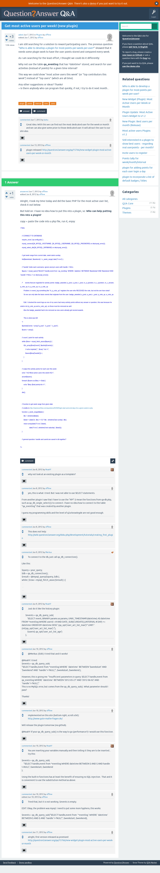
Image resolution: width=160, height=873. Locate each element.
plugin (22, 111)
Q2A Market (152, 870)
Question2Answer (131, 46)
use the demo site (131, 74)
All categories (130, 206)
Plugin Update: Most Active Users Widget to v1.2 (137, 121)
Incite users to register (134, 160)
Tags (55, 24)
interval (38, 111)
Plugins (39, 42)
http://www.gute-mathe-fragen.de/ (45, 726)
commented (25, 127)
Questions (20, 24)
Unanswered (43, 24)
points (30, 111)
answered (24, 199)
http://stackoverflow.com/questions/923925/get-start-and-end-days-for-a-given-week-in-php (61, 416)
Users (65, 24)
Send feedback (9, 870)
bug (145, 66)
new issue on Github (132, 63)
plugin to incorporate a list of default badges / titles (138, 186)
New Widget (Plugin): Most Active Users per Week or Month (137, 110)
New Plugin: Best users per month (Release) (137, 130)
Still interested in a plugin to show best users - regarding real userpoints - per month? (138, 151)
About (99, 24)
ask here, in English (138, 54)
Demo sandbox (25, 870)
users (53, 111)
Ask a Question (78, 24)
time (46, 111)
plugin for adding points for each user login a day (137, 177)
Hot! (31, 24)
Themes (126, 220)
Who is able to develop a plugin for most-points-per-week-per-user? (57, 55)
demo (93, 3)
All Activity (7, 24)
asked (20, 42)
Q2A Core (127, 211)
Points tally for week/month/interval (134, 167)
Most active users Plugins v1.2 (136, 140)
